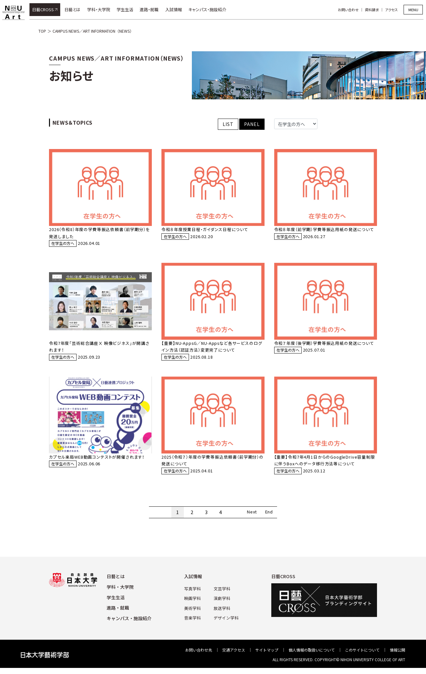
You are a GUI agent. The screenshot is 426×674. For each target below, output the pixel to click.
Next (249, 518)
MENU (413, 9)
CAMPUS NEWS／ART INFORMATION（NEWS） (93, 31)
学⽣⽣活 (116, 603)
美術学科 (193, 613)
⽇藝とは (116, 582)
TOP (42, 31)
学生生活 (127, 9)
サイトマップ (266, 656)
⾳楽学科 (193, 623)
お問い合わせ (350, 9)
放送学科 (221, 613)
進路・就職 (152, 9)
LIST (228, 124)
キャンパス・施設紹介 (210, 9)
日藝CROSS (45, 9)
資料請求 (374, 9)
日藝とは (75, 9)
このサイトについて (362, 656)
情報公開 (397, 656)
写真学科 (193, 594)
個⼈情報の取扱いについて (312, 656)
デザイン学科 (225, 623)
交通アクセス (233, 656)
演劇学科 (221, 604)
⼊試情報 (195, 582)
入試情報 (176, 9)
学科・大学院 (101, 9)
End (272, 518)
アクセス (394, 9)
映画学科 (193, 604)
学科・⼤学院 (120, 593)
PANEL (251, 124)
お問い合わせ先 (198, 656)
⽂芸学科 (221, 594)
